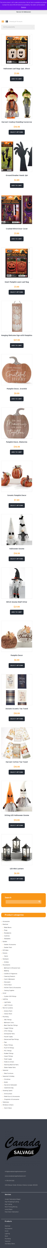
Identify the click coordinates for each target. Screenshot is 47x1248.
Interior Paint (8, 1014)
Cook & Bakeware (9, 979)
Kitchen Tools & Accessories (12, 987)
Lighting (5, 999)
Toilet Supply (8, 1059)
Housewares (6, 965)
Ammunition (8, 1094)
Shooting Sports (7, 1090)
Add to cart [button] (17, 79)
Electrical (5, 924)
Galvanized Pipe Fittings (11, 1039)
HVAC (4, 993)
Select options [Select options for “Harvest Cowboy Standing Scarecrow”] (16, 132)
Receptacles (7, 933)
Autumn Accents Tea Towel (17, 708)
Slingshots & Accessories (11, 1099)
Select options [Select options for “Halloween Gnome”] (16, 559)
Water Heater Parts (10, 1067)
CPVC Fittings (8, 1031)
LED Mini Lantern (17, 868)
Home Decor (8, 985)
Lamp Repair (9, 1209)
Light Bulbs (7, 1002)
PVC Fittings (8, 1051)
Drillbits (6, 962)
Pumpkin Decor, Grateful (17, 389)
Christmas (7, 1079)
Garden (5, 941)
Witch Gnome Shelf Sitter (16, 602)
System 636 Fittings (10, 996)
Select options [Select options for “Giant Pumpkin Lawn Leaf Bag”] (16, 292)
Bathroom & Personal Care (12, 968)
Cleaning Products (9, 976)
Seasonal (5, 1070)
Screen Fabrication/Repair (13, 1199)
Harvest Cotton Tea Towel (17, 762)
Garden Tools (8, 947)
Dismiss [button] (23, 7)
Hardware (6, 959)
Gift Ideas (5, 950)
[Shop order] (18, 27)
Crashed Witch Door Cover (17, 229)
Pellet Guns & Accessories (12, 1096)
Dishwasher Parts (9, 1034)
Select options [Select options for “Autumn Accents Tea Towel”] (16, 719)
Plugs (5, 930)
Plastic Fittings (8, 1045)
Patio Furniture (8, 1073)
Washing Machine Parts (11, 1065)
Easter (6, 1082)
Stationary (6, 1102)
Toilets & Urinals (9, 1062)
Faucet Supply (8, 1036)
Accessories (6, 921)
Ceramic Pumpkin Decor (16, 495)
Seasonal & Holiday (8, 1076)
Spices (6, 956)
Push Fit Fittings (9, 1048)
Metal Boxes (7, 927)
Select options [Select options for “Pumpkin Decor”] (16, 665)
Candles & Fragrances (10, 974)
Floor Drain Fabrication (12, 1212)
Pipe (5, 1042)
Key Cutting (8, 1204)
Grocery (5, 953)
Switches (7, 936)
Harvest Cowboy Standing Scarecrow (17, 122)
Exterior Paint (8, 1011)
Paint (6, 1236)
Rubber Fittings (8, 1053)
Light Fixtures (8, 1005)
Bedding (6, 971)
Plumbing (6, 1017)
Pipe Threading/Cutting (12, 1202)
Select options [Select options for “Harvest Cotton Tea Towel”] (16, 772)
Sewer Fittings (8, 1056)
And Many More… (10, 1244)
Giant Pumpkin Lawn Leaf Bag (17, 282)
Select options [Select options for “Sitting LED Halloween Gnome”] (16, 825)
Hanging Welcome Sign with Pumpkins (16, 335)
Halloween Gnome (16, 548)
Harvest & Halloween (10, 1085)
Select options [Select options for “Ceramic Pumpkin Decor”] (16, 505)
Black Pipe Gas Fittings (11, 1025)
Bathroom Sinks (9, 1022)
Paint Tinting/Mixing (11, 1207)
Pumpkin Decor (17, 655)
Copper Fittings (8, 1028)
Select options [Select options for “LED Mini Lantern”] (16, 879)
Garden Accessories (10, 944)
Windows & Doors (8, 1105)
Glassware (7, 982)
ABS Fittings (8, 1020)
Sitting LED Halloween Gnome (17, 815)
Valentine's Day (9, 1088)
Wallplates (7, 939)
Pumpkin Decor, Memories (16, 442)
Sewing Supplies (9, 990)
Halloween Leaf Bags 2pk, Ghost (16, 68)
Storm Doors (8, 1108)
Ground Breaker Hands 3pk (17, 175)
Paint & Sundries (8, 1008)
